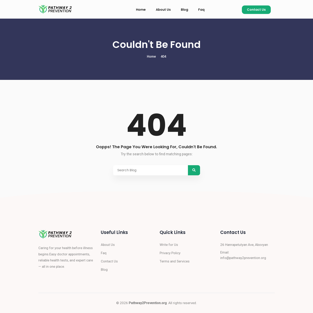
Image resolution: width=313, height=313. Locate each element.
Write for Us (169, 245)
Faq (201, 9)
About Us (163, 9)
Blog (184, 9)
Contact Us (256, 9)
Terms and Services (175, 261)
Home (141, 9)
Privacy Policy (170, 253)
